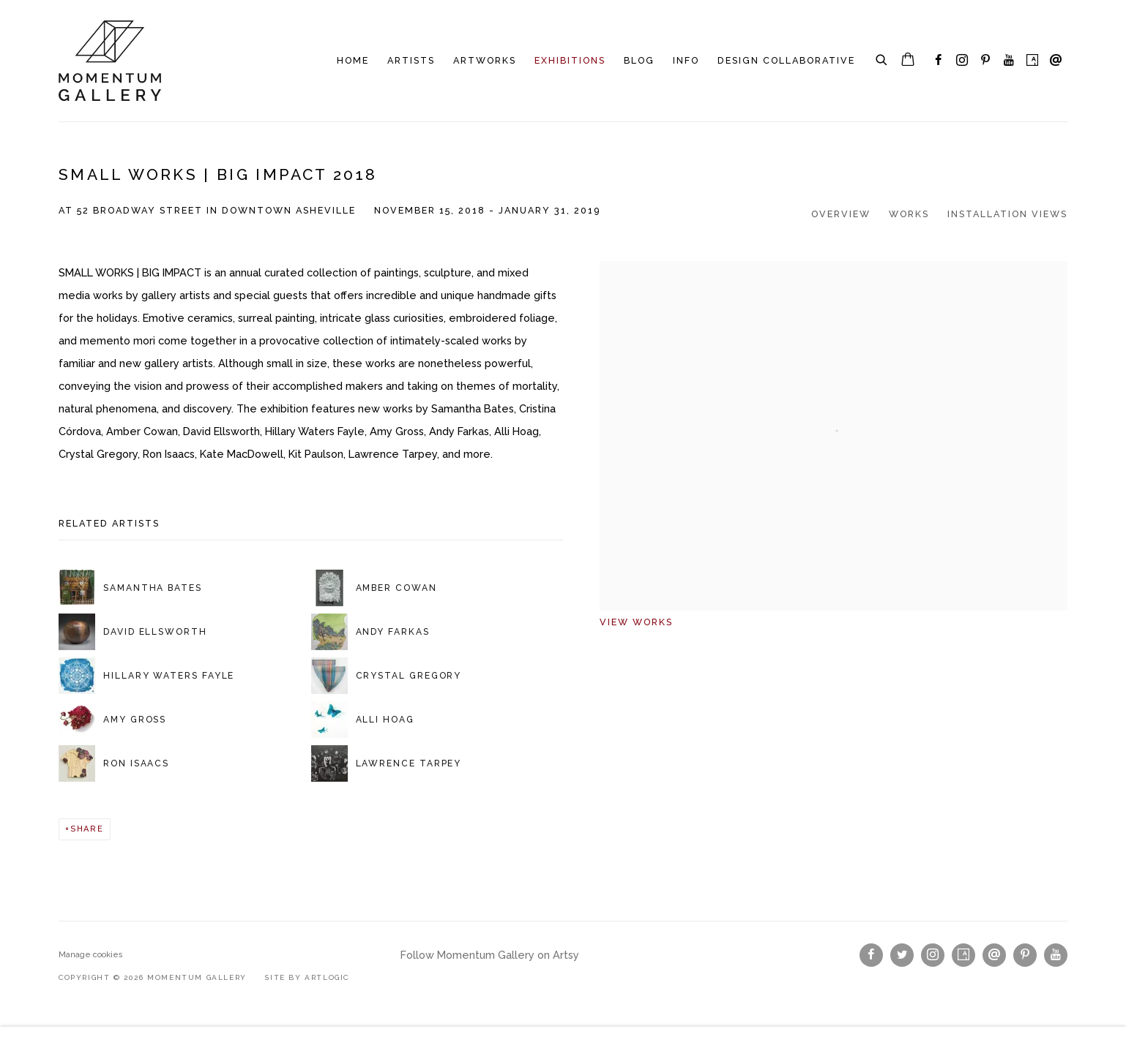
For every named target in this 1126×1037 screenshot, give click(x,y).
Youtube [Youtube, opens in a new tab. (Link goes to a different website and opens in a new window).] (1009, 60)
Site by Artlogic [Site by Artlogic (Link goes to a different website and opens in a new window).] (306, 977)
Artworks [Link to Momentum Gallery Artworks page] (484, 60)
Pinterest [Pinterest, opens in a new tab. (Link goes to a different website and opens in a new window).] (985, 60)
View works (636, 621)
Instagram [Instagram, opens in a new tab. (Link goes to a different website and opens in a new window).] (962, 60)
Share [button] (87, 829)
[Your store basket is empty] (908, 61)
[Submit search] (882, 57)
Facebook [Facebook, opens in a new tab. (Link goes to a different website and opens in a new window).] (938, 60)
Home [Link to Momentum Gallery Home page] (353, 60)
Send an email (1055, 60)
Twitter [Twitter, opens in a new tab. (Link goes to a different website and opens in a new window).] (902, 955)
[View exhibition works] (833, 272)
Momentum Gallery (110, 60)
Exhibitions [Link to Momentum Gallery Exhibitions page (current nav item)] (569, 60)
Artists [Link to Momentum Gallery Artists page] (411, 60)
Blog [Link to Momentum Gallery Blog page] (639, 60)
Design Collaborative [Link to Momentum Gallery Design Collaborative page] (786, 60)
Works (909, 213)
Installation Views (1007, 213)
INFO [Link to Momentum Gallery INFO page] (686, 60)
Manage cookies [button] (91, 954)
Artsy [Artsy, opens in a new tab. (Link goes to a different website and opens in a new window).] (1032, 60)
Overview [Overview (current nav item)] (840, 213)
